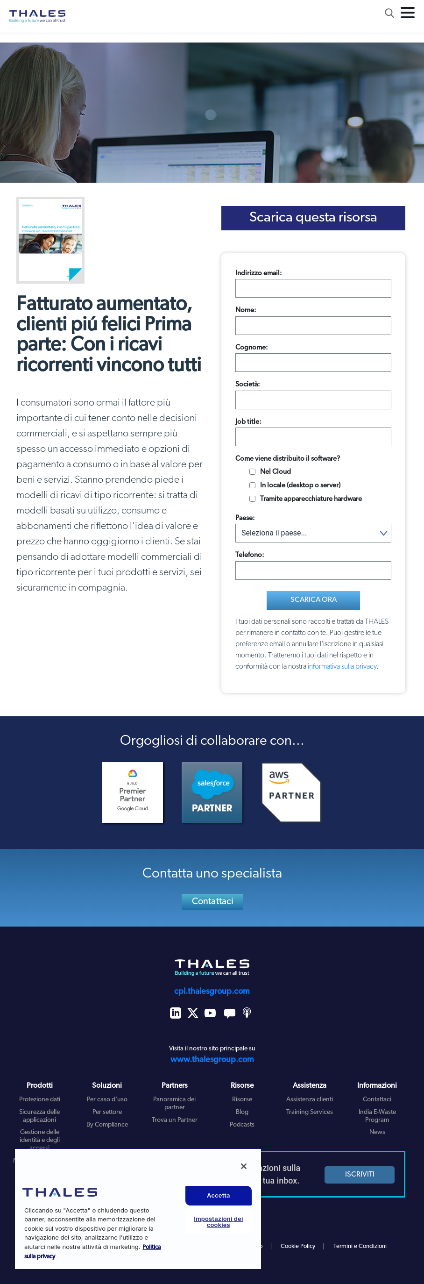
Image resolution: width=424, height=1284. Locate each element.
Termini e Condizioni (360, 1246)
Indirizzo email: (258, 273)
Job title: (248, 422)
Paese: (245, 518)
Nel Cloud (275, 472)
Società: (247, 384)
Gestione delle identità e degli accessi (40, 1140)
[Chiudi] (243, 1166)
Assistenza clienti (309, 1099)
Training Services (309, 1112)
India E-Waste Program (377, 1116)
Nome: (245, 310)
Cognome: (251, 347)
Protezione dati (39, 1099)
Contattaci (213, 901)
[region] (138, 1208)
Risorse (242, 1099)
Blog (242, 1112)
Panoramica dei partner (174, 1103)
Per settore (107, 1112)
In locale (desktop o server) (300, 485)
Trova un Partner (175, 1120)
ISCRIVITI (360, 1174)
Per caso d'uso (107, 1099)
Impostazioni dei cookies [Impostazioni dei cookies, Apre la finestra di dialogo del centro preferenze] (218, 1221)
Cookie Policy (298, 1246)
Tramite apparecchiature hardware (311, 499)
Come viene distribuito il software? (287, 459)
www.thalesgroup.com (212, 1060)
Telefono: (249, 555)
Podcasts (242, 1124)
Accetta (218, 1195)
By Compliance (107, 1124)
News (377, 1132)
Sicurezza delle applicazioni (39, 1116)
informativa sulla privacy (342, 667)
